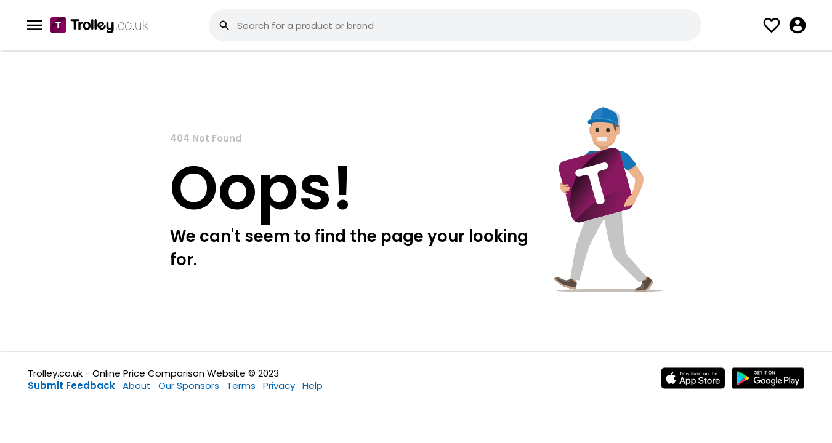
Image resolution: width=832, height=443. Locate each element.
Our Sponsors (188, 385)
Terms (241, 385)
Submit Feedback (71, 385)
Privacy (279, 385)
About (137, 385)
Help (312, 385)
